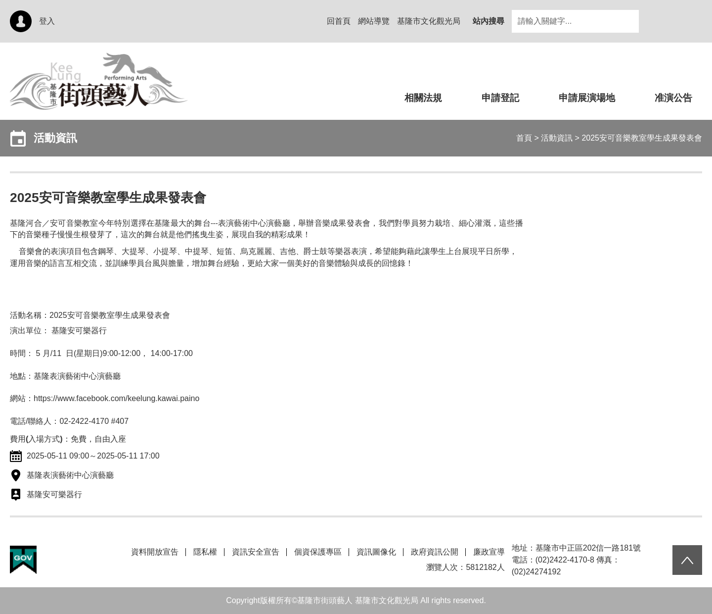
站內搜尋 (488, 21)
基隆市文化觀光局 (428, 21)
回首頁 (339, 21)
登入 (47, 21)
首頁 (524, 138)
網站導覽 (374, 21)
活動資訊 (557, 138)
